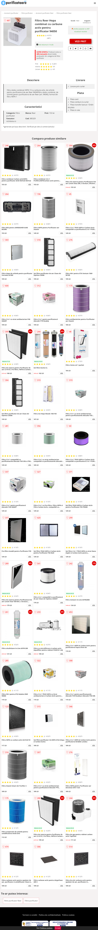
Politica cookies (68, 915)
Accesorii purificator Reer (44, 13)
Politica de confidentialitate (50, 915)
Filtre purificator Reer (64, 13)
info (29, 184)
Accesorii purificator (11, 13)
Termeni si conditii (29, 915)
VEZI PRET (80, 41)
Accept (58, 928)
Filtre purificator (27, 13)
